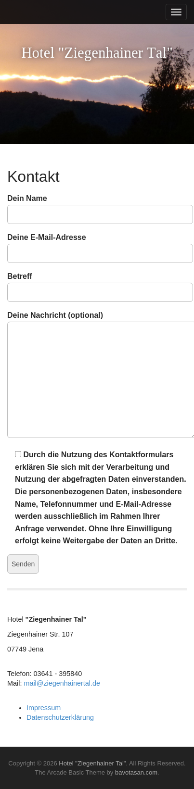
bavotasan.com (136, 772)
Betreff (97, 284)
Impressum (43, 708)
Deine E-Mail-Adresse (97, 245)
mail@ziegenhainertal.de (62, 683)
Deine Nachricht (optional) (97, 375)
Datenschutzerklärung (60, 717)
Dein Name (97, 206)
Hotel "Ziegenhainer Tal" (92, 763)
